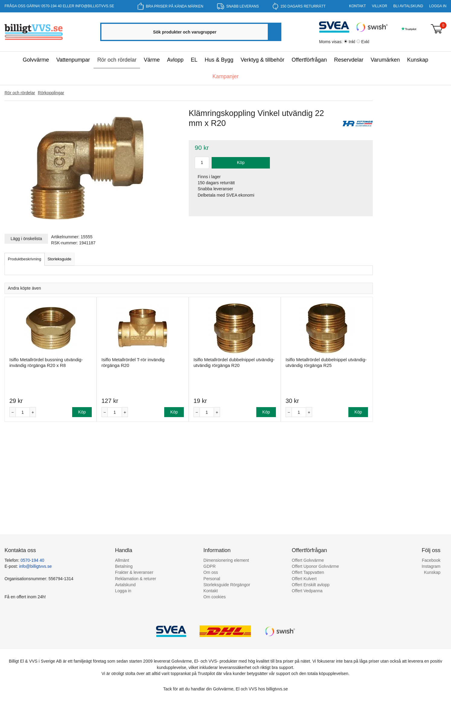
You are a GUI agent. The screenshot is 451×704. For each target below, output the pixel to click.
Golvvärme (36, 60)
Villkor (379, 6)
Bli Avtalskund (408, 6)
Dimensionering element (226, 560)
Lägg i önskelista (26, 238)
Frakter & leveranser (134, 572)
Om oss (210, 572)
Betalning (124, 566)
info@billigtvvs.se (94, 6)
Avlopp (175, 60)
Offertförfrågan (309, 60)
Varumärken (385, 60)
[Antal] (22, 412)
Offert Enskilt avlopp (311, 584)
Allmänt (122, 560)
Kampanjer (225, 76)
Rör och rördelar (116, 60)
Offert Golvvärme (308, 560)
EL (194, 60)
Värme (152, 60)
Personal (211, 578)
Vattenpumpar (73, 60)
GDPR (209, 566)
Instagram (431, 566)
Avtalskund (125, 584)
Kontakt (357, 6)
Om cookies (214, 596)
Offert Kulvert (304, 578)
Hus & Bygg (219, 60)
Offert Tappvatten (308, 572)
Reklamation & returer (135, 578)
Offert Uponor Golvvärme (315, 566)
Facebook (431, 560)
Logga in (437, 6)
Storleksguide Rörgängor (226, 584)
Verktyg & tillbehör (262, 60)
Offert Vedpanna (307, 590)
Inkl (352, 41)
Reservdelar (348, 60)
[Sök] (274, 32)
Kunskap (417, 60)
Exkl (365, 41)
